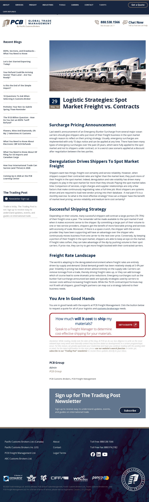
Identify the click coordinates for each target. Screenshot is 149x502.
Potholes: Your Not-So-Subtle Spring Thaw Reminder (17, 108)
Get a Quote (137, 4)
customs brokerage (108, 308)
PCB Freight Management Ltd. (20, 452)
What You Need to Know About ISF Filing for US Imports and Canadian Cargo (20, 155)
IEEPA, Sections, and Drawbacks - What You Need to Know (19, 52)
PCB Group (56, 363)
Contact (89, 5)
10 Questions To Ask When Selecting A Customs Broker (17, 97)
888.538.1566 (110, 22)
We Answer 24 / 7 (107, 26)
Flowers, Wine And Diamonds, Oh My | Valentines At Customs (19, 132)
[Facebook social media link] (92, 454)
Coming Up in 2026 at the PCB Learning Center (17, 177)
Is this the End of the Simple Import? (17, 86)
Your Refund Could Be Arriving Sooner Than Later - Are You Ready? (18, 75)
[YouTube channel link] (105, 454)
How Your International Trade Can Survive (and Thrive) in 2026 (20, 166)
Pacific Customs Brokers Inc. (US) (21, 447)
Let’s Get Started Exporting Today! (16, 62)
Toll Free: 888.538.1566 (101, 441)
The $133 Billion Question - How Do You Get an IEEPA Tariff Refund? (18, 120)
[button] (19, 5)
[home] (28, 23)
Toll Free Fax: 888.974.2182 (103, 447)
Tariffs (102, 5)
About (6, 5)
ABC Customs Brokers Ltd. (18, 458)
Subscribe (130, 410)
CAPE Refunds (9, 11)
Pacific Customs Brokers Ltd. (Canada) (24, 441)
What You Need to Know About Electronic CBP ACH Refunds (18, 142)
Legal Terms (59, 452)
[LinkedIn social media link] (98, 454)
